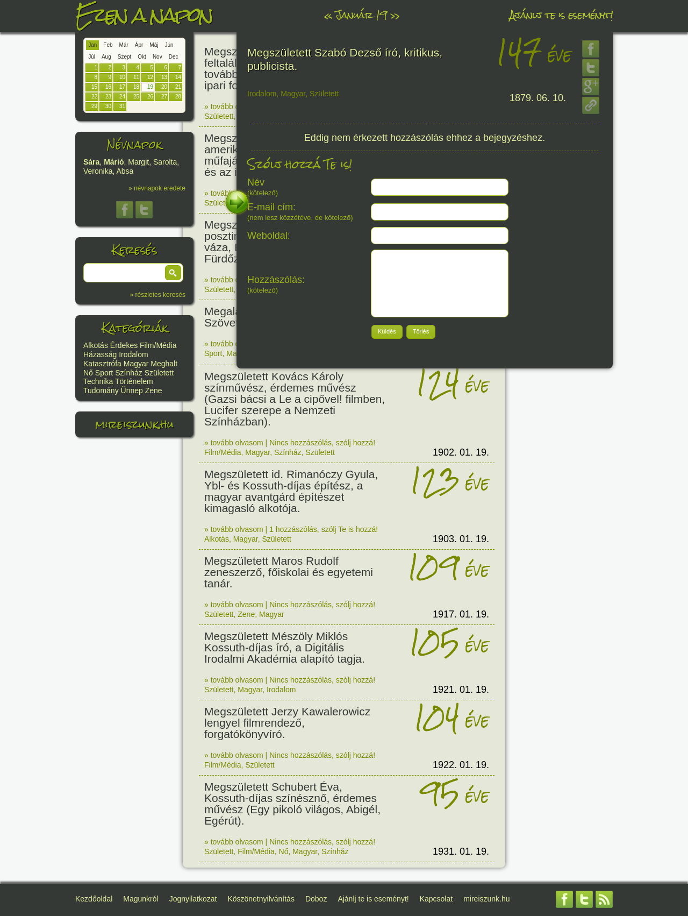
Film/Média (158, 345)
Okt (142, 57)
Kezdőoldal (93, 898)
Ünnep (132, 390)
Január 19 (361, 15)
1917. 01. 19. (461, 614)
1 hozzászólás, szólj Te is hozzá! (323, 529)
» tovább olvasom (233, 106)
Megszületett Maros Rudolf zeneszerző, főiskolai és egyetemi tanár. (288, 572)
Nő (88, 372)
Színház (128, 372)
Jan (92, 45)
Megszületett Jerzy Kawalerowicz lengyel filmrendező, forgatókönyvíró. (287, 723)
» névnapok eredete (156, 188)
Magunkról (140, 898)
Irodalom (133, 354)
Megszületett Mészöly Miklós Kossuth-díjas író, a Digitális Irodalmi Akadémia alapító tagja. (284, 647)
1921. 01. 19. (461, 689)
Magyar (136, 363)
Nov (157, 57)
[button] (173, 272)
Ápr (139, 45)
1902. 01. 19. (461, 452)
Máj (153, 45)
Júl (91, 57)
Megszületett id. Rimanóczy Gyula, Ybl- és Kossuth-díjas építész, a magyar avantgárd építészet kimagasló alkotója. (291, 491)
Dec (173, 57)
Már (123, 45)
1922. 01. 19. (461, 764)
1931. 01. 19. (461, 851)
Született (159, 372)
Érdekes (124, 345)
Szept (125, 57)
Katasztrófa (102, 363)
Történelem (134, 381)
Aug (106, 57)
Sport (104, 372)
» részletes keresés (157, 295)
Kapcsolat (436, 898)
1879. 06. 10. (538, 98)
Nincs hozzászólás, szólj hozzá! (322, 442)
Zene (153, 390)
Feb (107, 45)
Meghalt (163, 363)
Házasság (100, 354)
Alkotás (95, 345)
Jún (168, 45)
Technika (98, 381)
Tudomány (101, 390)
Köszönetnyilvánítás (261, 898)
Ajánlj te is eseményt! (561, 15)
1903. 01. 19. (461, 539)
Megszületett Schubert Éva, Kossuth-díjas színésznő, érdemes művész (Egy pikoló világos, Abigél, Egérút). (292, 803)
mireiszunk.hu (134, 424)
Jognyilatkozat (193, 898)
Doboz (316, 898)
